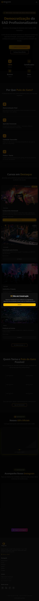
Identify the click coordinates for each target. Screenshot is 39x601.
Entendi (19, 304)
